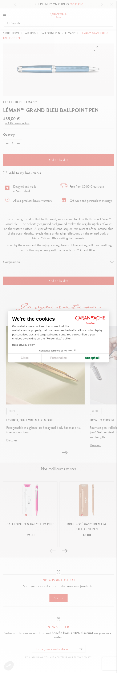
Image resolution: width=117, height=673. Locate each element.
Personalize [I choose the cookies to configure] (58, 358)
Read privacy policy (23, 344)
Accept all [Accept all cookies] (92, 358)
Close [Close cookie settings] (25, 358)
